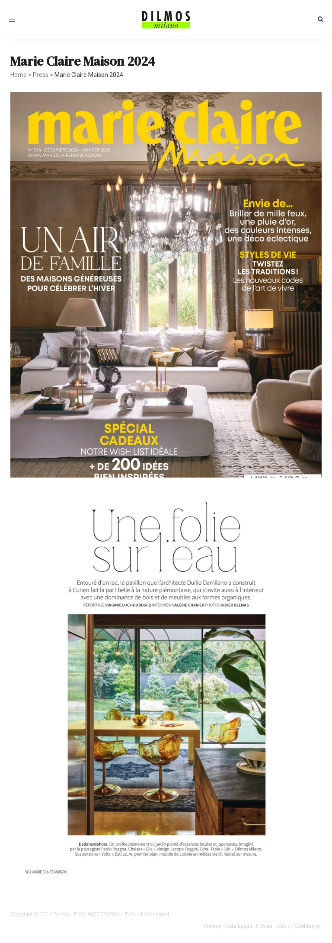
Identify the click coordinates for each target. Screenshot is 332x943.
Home (18, 74)
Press (40, 74)
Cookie (264, 926)
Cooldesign (308, 926)
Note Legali (238, 926)
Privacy (212, 926)
